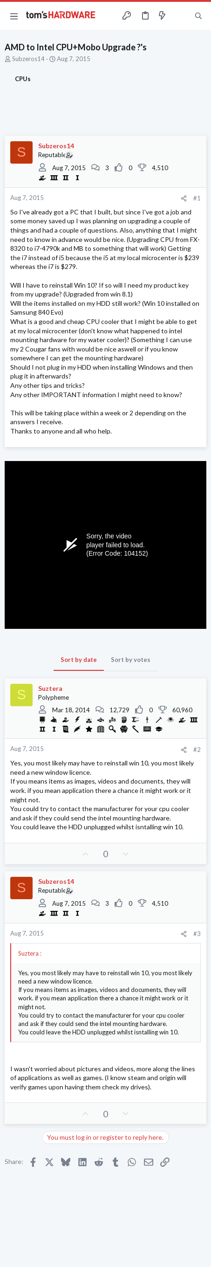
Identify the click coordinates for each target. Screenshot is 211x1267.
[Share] (183, 198)
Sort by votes (130, 659)
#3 (197, 933)
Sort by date (79, 659)
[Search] (198, 15)
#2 (197, 749)
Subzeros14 (28, 58)
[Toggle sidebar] (180, 16)
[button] (14, 16)
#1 (197, 198)
